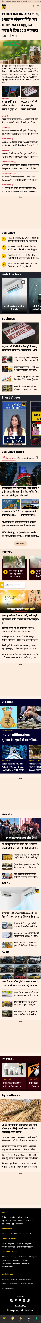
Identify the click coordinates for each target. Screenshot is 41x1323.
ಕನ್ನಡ (14, 1)
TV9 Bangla (16, 1260)
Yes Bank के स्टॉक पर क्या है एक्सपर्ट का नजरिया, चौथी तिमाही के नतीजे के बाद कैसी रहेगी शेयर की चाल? (23, 257)
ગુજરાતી (30, 1)
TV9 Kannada (6, 1260)
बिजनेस (4, 1217)
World (4, 116)
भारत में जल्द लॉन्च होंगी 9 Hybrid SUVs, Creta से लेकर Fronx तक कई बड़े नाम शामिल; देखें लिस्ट (20, 984)
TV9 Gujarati (33, 1257)
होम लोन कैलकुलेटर (8, 1243)
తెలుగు (19, 1)
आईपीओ (21, 1220)
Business (5, 128)
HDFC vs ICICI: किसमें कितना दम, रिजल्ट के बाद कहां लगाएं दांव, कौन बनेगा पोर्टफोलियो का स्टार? (23, 265)
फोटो (15, 1234)
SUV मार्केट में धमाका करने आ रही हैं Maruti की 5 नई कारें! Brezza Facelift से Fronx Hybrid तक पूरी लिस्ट (26, 994)
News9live (16, 1263)
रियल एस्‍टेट (29, 1220)
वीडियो (21, 1234)
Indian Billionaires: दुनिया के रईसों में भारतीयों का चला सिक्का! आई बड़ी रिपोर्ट (19, 738)
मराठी (25, 1)
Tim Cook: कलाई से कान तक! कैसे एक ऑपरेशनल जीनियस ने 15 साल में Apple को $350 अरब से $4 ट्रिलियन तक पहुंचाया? (23, 248)
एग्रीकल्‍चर (19, 1224)
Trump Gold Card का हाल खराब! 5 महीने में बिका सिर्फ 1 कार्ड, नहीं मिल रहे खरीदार (26, 856)
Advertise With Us (25, 1279)
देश (3, 1224)
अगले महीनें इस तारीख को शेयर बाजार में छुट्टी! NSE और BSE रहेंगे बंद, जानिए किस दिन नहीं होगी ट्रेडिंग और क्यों (10, 105)
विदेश (8, 1224)
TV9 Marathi (23, 1257)
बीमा (14, 1220)
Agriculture (10, 1096)
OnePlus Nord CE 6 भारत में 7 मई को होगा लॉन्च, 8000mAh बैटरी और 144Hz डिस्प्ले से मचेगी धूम (26, 935)
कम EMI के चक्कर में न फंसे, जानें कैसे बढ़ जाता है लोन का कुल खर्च (13, 1085)
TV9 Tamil (25, 1260)
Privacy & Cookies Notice (10, 1284)
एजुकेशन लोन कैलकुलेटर (25, 1247)
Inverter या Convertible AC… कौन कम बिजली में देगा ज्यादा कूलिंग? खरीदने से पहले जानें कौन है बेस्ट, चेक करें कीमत (20, 915)
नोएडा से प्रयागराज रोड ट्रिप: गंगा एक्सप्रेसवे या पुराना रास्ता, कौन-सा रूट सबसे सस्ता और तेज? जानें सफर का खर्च (23, 240)
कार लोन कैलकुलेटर (8, 1247)
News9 (8, 1)
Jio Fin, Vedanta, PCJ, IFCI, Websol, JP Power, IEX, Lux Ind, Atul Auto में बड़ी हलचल (13, 767)
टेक (13, 1224)
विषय (10, 1234)
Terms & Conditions (8, 1288)
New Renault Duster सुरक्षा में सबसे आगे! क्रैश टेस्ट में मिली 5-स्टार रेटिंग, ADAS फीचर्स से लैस (25, 1013)
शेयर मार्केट (12, 1217)
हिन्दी (3, 1)
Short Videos (11, 398)
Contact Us (5, 1279)
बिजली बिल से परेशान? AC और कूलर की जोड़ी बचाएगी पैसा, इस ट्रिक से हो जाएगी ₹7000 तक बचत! (25, 944)
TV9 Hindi (5, 1257)
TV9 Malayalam (6, 1263)
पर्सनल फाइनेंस (23, 1217)
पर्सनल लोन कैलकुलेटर (24, 1243)
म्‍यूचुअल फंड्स (6, 1220)
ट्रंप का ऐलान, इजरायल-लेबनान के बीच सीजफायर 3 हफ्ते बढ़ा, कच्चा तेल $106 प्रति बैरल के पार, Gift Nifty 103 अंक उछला (26, 866)
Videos (7, 702)
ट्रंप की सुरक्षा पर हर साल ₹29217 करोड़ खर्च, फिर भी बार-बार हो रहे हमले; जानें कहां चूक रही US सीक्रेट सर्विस (19, 846)
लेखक (4, 1234)
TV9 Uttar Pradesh (7, 1267)
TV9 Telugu (13, 1257)
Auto (5, 952)
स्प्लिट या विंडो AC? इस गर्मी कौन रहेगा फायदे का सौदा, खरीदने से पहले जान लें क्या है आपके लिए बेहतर (26, 925)
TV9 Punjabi (26, 1263)
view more (20, 543)
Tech (5, 883)
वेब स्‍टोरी (29, 1234)
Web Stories (10, 275)
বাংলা (37, 2)
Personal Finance (8, 162)
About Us (14, 1279)
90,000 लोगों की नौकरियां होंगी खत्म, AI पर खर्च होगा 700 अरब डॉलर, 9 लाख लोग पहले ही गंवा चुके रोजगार (29, 105)
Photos (7, 1059)
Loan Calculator (9, 1239)
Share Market (6, 139)
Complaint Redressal (26, 1284)
